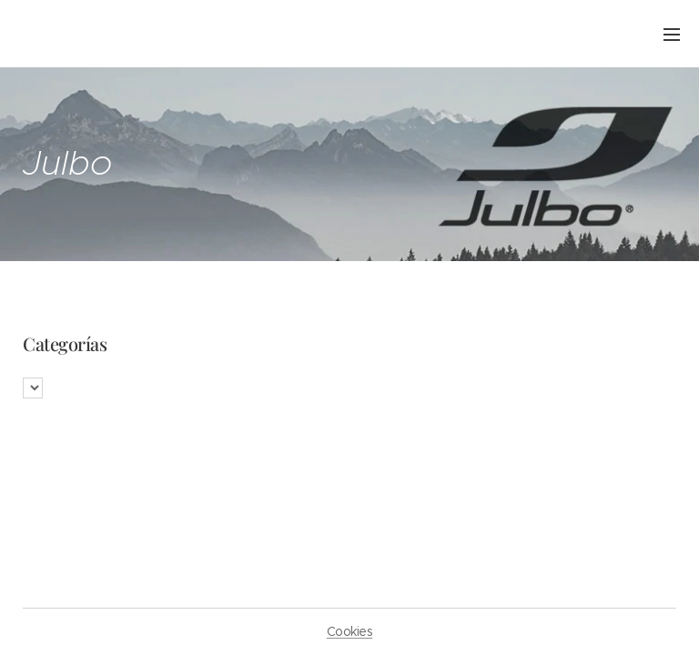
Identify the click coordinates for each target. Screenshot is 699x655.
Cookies (350, 631)
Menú (672, 34)
